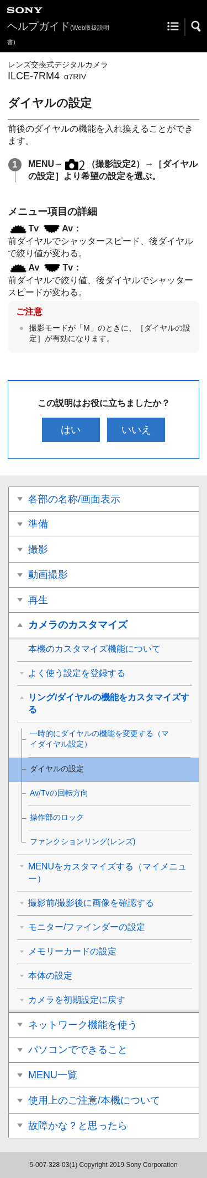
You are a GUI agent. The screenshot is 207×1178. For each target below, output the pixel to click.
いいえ (136, 429)
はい (71, 429)
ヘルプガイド (58, 32)
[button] (196, 26)
